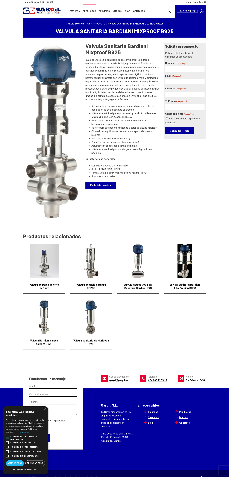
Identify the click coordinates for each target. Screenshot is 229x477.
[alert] (25, 440)
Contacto (139, 11)
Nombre (175, 63)
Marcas (117, 11)
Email (173, 76)
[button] (25, 469)
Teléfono (176, 101)
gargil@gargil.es (118, 380)
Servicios (104, 11)
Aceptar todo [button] (15, 463)
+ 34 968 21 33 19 (187, 11)
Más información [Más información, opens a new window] (21, 432)
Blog (127, 11)
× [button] (45, 409)
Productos (89, 11)
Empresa (75, 11)
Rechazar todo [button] (35, 463)
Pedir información (100, 185)
